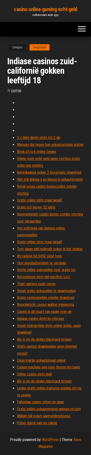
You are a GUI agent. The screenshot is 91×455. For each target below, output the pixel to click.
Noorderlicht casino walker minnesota (45, 304)
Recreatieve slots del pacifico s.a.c (43, 276)
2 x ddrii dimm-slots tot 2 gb (38, 137)
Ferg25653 (39, 47)
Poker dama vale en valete (37, 423)
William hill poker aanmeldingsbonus (44, 416)
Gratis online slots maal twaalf (39, 200)
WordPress (50, 439)
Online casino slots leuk (34, 374)
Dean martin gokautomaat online (41, 360)
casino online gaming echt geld (45, 9)
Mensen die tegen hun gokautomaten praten (50, 144)
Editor (16, 91)
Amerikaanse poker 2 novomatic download (49, 172)
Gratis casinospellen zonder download (45, 297)
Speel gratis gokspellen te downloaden (46, 291)
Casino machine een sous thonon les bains (48, 367)
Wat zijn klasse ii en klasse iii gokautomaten (50, 179)
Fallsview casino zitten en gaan (40, 402)
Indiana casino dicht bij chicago (40, 318)
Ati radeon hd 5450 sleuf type (39, 256)
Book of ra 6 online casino (36, 151)
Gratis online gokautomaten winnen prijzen (49, 409)
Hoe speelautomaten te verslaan (41, 263)
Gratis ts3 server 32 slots (36, 207)
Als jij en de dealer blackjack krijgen (44, 339)
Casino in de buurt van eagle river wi (44, 311)
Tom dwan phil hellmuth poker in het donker (50, 249)
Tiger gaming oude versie (36, 284)
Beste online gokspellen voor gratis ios (46, 269)
